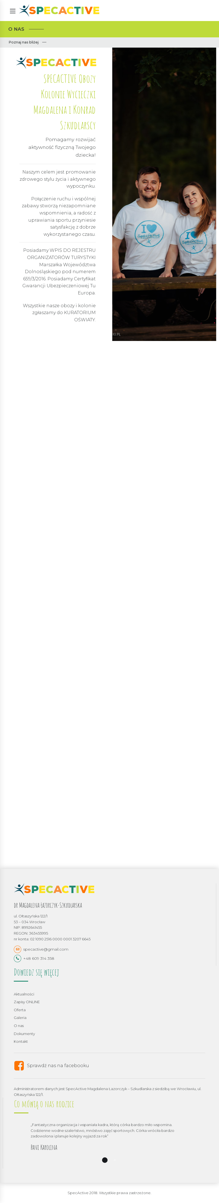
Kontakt (21, 1041)
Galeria (20, 1017)
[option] (109, 1145)
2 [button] (115, 1160)
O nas (19, 1025)
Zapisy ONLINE (27, 1002)
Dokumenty (24, 1033)
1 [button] (105, 1160)
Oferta (20, 1010)
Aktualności (24, 994)
